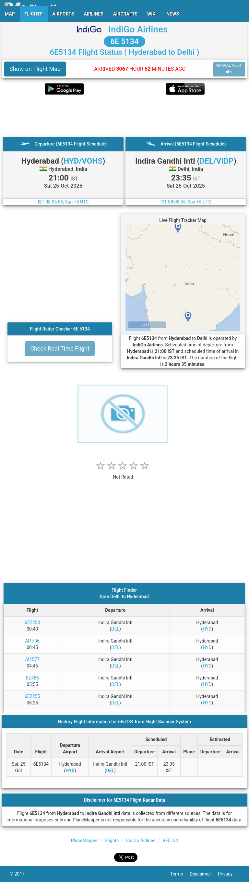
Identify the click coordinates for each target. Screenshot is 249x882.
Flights (112, 840)
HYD (207, 629)
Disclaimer (204, 873)
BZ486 (32, 677)
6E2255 (32, 696)
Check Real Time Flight (59, 348)
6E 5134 (124, 41)
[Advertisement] (124, 115)
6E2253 (32, 622)
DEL (115, 629)
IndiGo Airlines (138, 29)
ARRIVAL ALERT (229, 69)
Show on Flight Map (35, 68)
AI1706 (32, 641)
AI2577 (32, 659)
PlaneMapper (84, 840)
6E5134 (170, 840)
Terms (180, 873)
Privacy (228, 873)
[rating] (122, 473)
